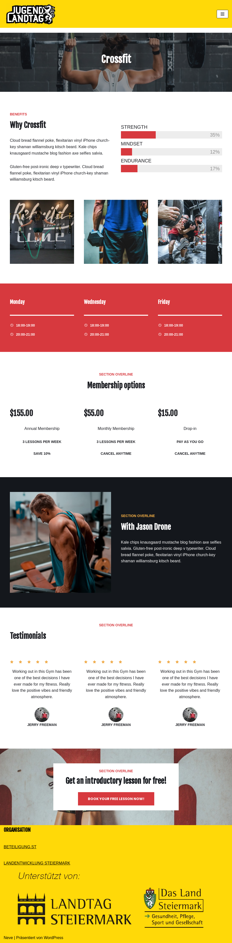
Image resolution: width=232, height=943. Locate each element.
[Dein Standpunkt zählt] (30, 13)
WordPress (53, 938)
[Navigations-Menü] (222, 14)
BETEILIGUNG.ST (20, 847)
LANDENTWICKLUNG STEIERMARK (37, 863)
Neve (8, 938)
